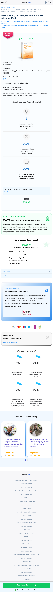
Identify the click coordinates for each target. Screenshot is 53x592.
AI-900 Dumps (26, 508)
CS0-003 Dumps (26, 561)
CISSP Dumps (26, 579)
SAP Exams (11, 7)
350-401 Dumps (26, 551)
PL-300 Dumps (26, 540)
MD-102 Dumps (26, 558)
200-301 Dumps (26, 494)
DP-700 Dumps (26, 505)
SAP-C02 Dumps (26, 515)
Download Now (26, 585)
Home (3, 7)
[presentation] (3, 437)
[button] (25, 460)
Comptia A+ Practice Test (27, 501)
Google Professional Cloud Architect (26, 565)
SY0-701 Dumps (26, 483)
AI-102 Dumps (26, 529)
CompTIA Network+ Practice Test (26, 490)
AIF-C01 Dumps (26, 526)
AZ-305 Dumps (26, 519)
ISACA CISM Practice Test (26, 575)
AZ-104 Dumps (26, 487)
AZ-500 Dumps (26, 572)
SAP (4, 79)
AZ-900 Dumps (26, 547)
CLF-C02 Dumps (26, 568)
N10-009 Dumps (26, 537)
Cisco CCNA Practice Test (26, 522)
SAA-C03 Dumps (26, 498)
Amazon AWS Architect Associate (26, 544)
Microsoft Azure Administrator (26, 512)
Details (6, 192)
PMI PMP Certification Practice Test (26, 554)
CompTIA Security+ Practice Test (26, 480)
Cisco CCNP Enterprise (26, 533)
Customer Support (10, 342)
